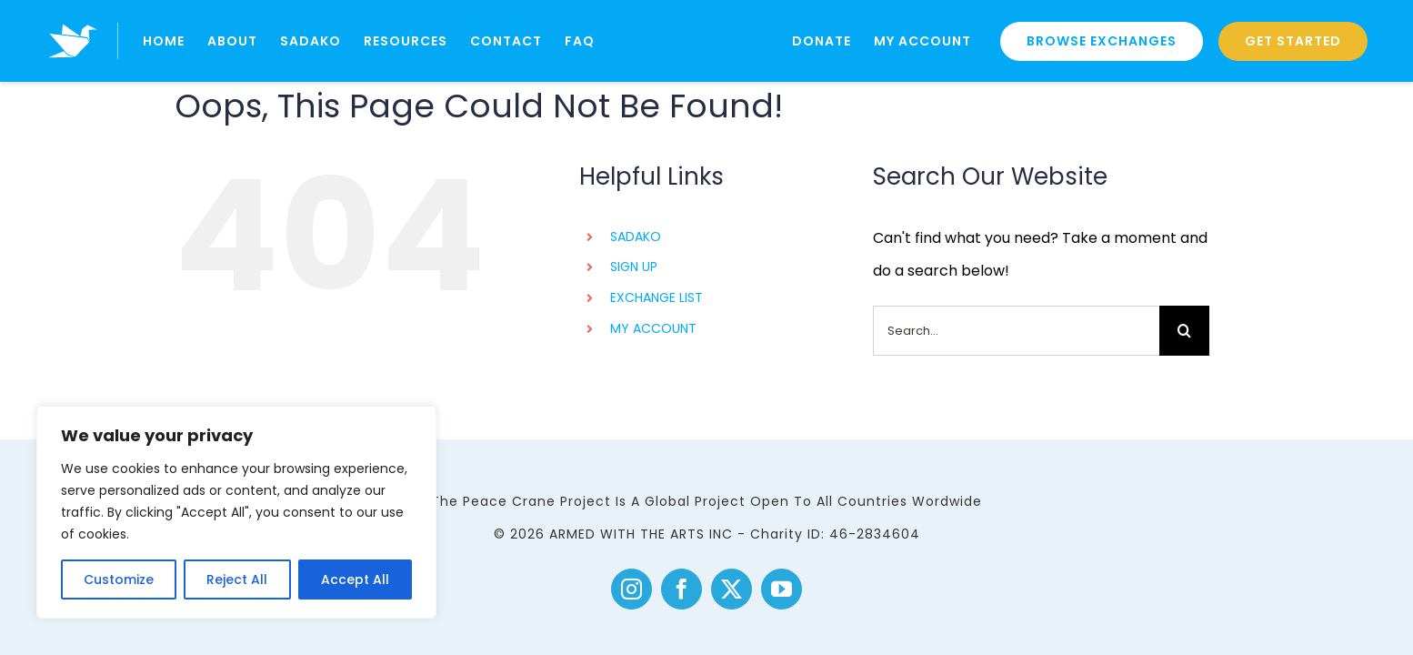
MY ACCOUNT (653, 328)
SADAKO (635, 236)
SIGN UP (633, 266)
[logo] (72, 15)
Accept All (355, 579)
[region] (236, 512)
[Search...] (1016, 331)
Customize (119, 579)
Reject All (236, 579)
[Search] (1184, 331)
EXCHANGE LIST (656, 297)
